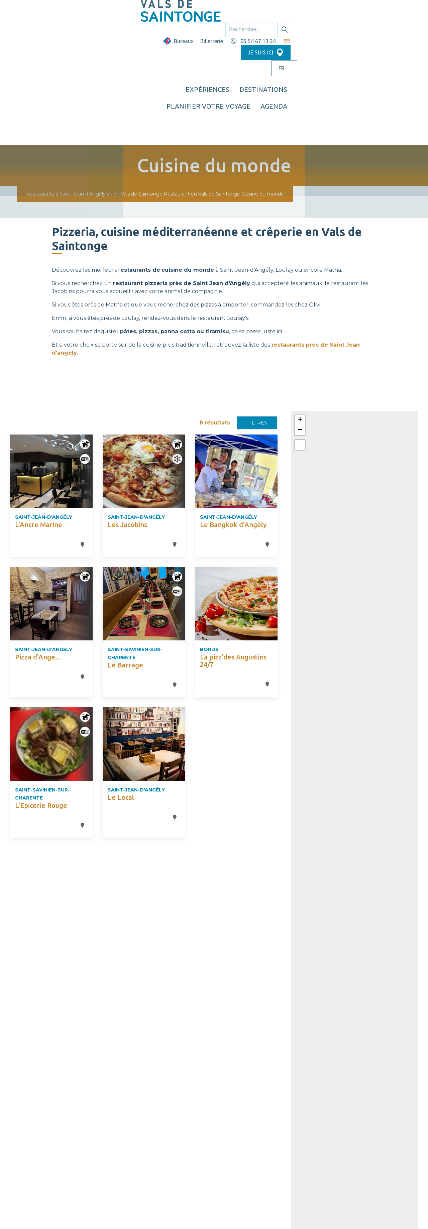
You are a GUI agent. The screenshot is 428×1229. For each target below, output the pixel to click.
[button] (300, 319)
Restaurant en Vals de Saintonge (202, 92)
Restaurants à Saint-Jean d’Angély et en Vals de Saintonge (94, 92)
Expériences (197, 31)
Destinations (253, 31)
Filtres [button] (257, 321)
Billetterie (243, 12)
